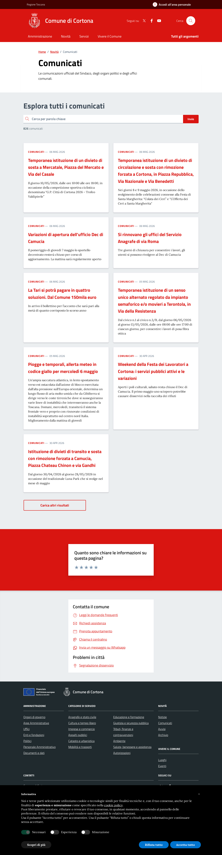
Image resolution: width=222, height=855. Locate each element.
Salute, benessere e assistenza (132, 747)
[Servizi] (84, 36)
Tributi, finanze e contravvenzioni (123, 732)
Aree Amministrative (36, 723)
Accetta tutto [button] (185, 845)
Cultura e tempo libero (82, 723)
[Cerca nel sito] (190, 20)
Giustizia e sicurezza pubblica (131, 723)
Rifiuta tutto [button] (154, 845)
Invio (191, 119)
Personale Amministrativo (39, 747)
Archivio (163, 735)
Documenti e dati (34, 753)
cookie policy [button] (113, 805)
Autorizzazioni (121, 753)
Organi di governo (34, 717)
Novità (54, 51)
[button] (199, 794)
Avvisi (161, 729)
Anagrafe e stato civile (82, 717)
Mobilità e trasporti (80, 747)
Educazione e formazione (128, 717)
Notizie (162, 717)
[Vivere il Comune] (109, 36)
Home (42, 51)
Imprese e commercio (81, 729)
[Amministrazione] (40, 36)
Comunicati (36, 152)
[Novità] (66, 36)
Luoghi (162, 760)
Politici (27, 741)
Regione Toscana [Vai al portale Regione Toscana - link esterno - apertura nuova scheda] (36, 4)
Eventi (162, 766)
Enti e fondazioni (33, 735)
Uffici (26, 729)
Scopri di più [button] (36, 845)
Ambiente (119, 741)
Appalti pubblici (77, 735)
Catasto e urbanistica (81, 741)
